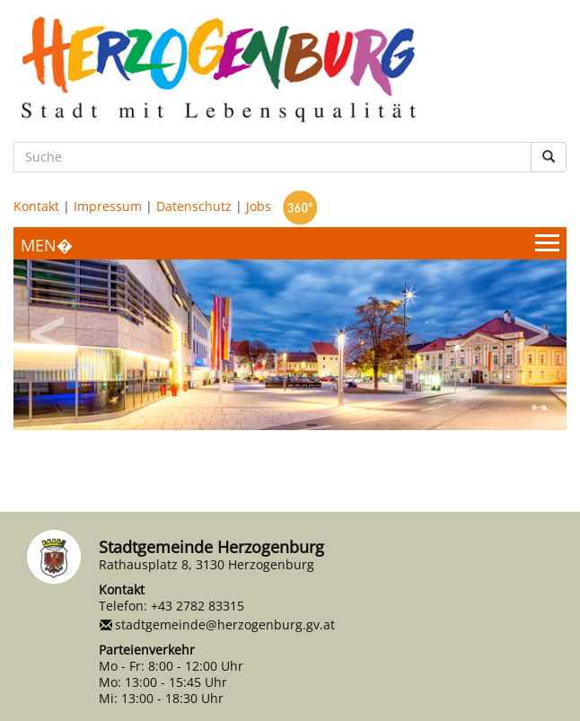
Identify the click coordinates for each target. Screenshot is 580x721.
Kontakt (36, 206)
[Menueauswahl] (290, 243)
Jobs (258, 206)
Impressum (108, 206)
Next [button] (531, 328)
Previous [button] (49, 328)
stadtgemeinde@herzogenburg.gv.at (225, 624)
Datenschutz (194, 206)
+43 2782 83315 (197, 605)
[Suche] (272, 157)
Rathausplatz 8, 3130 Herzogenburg (206, 564)
